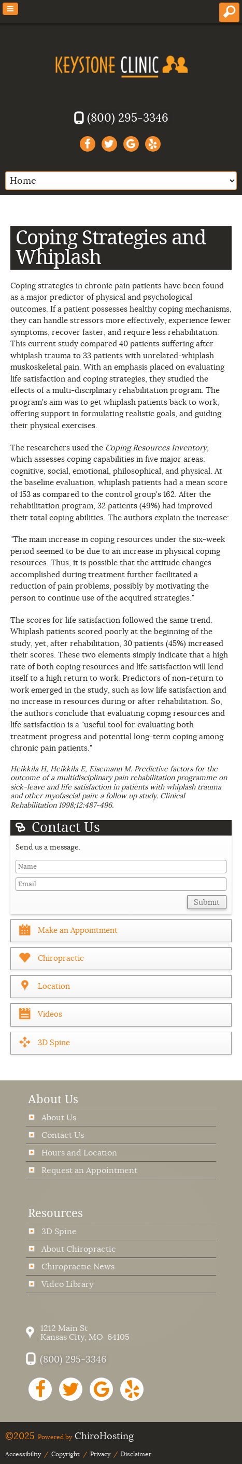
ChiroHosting (104, 1436)
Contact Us (62, 1135)
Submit (207, 902)
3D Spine (59, 1231)
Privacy (100, 1454)
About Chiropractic (78, 1249)
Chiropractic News (78, 1266)
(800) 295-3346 (127, 118)
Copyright (65, 1454)
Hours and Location (79, 1153)
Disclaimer (136, 1454)
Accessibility (23, 1454)
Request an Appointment (89, 1170)
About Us (58, 1117)
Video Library (67, 1284)
